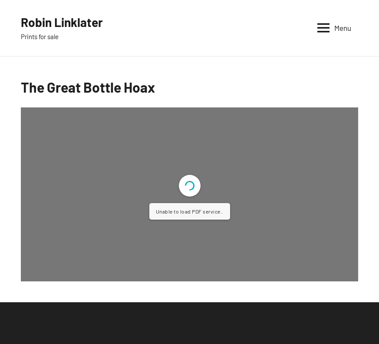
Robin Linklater (62, 22)
